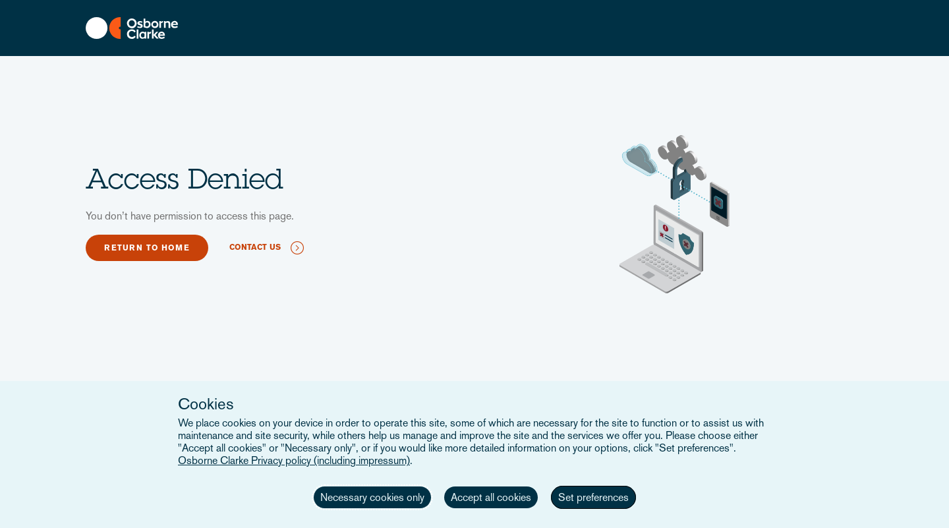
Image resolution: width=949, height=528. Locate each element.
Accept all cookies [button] (491, 497)
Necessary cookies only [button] (372, 497)
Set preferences (593, 497)
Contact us (255, 247)
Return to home (147, 247)
